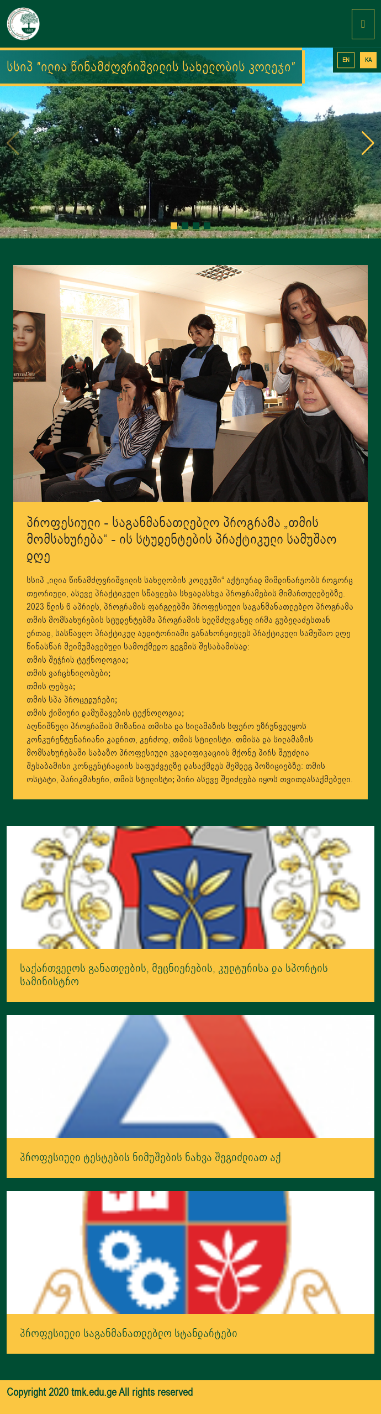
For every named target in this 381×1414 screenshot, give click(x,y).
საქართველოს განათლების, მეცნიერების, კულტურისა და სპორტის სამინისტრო (174, 975)
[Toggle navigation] (363, 24)
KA (368, 60)
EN (346, 60)
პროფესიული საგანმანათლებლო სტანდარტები (128, 1333)
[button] (174, 225)
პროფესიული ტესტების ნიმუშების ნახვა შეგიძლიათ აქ (150, 1157)
